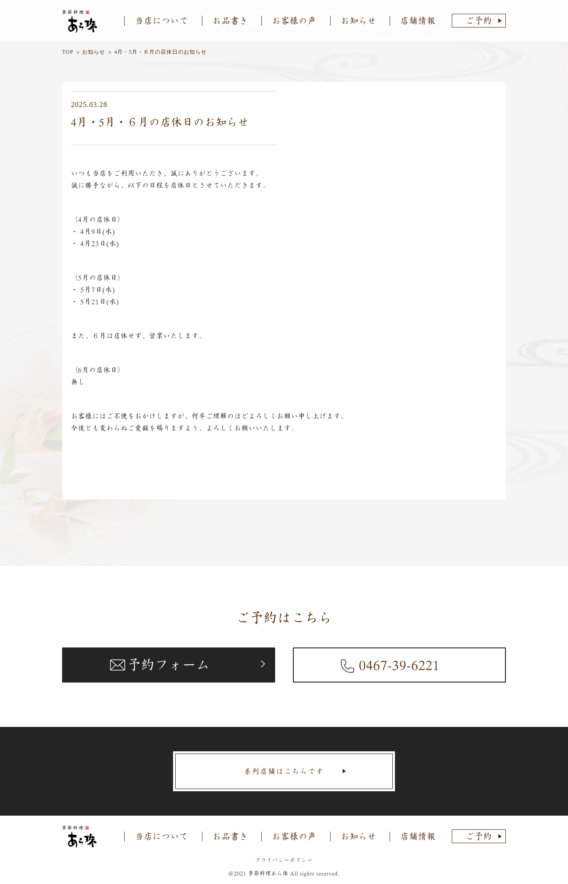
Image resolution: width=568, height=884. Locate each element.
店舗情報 (418, 20)
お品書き (230, 20)
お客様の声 (294, 20)
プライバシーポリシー (284, 860)
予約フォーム (168, 664)
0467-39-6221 (399, 664)
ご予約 (478, 20)
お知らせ (358, 20)
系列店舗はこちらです (284, 771)
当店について (161, 20)
